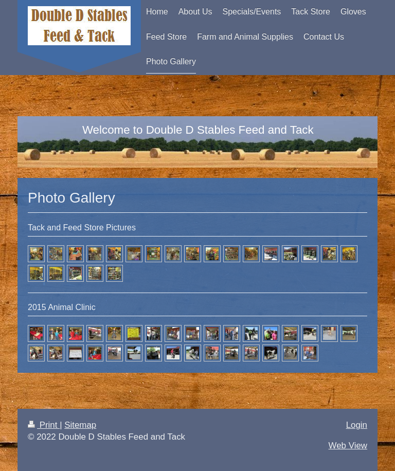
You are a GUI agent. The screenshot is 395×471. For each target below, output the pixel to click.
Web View (348, 445)
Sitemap (80, 425)
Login (356, 425)
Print (44, 425)
